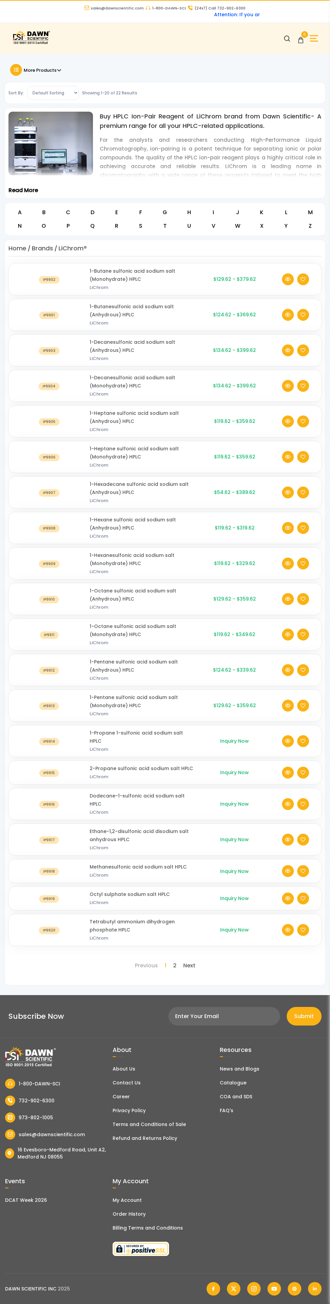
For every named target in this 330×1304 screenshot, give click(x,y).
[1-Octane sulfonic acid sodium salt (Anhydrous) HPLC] (49, 607)
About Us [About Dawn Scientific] (124, 1068)
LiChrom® (72, 248)
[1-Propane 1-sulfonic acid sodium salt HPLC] (49, 749)
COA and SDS (236, 1096)
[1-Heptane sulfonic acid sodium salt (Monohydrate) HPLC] (49, 465)
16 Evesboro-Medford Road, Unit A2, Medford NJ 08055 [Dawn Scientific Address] (55, 1153)
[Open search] (287, 38)
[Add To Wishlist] (303, 287)
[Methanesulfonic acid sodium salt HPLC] (49, 879)
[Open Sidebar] (314, 38)
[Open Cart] (300, 38)
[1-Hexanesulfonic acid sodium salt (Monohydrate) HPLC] (49, 571)
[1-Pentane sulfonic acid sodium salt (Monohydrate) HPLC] (49, 714)
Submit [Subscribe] (304, 1016)
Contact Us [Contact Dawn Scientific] (127, 1082)
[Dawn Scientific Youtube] (274, 1289)
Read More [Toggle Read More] (23, 190)
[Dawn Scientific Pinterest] (294, 1289)
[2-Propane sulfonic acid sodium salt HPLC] (49, 781)
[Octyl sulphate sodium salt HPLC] (49, 906)
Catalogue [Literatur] (233, 1082)
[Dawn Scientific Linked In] (315, 1289)
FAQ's (226, 1110)
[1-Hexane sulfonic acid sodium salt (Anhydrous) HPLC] (49, 536)
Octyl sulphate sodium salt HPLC (130, 902)
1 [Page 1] (165, 965)
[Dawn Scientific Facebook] (213, 1289)
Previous (146, 965)
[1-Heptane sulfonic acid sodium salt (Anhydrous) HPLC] (49, 429)
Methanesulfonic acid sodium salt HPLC (138, 875)
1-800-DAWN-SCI (166, 8)
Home (17, 248)
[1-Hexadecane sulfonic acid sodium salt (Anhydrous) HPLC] (49, 500)
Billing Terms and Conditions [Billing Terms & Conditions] (148, 1227)
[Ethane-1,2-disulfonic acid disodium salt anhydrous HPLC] (49, 848)
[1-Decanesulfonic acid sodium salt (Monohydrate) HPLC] (49, 394)
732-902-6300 (29, 1101)
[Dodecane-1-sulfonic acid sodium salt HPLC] (49, 812)
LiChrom (99, 295)
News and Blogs (239, 1068)
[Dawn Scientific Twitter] (233, 1289)
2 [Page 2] (174, 965)
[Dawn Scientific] (31, 43)
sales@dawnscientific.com (114, 8)
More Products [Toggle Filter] (36, 70)
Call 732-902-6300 (216, 8)
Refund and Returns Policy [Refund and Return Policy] (145, 1138)
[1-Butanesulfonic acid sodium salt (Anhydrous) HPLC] (49, 323)
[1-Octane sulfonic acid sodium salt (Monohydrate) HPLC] (49, 642)
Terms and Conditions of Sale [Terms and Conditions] (149, 1124)
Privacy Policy (129, 1110)
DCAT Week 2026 (26, 1200)
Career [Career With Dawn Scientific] (121, 1096)
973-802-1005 (29, 1117)
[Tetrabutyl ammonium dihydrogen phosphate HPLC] (49, 938)
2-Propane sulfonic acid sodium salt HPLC (141, 776)
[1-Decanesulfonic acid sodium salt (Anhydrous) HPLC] (49, 358)
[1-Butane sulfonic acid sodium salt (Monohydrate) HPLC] (49, 287)
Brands (42, 248)
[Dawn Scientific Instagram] (254, 1289)
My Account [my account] (127, 1200)
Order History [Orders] (129, 1214)
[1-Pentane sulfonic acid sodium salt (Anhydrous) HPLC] (49, 678)
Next (189, 965)
